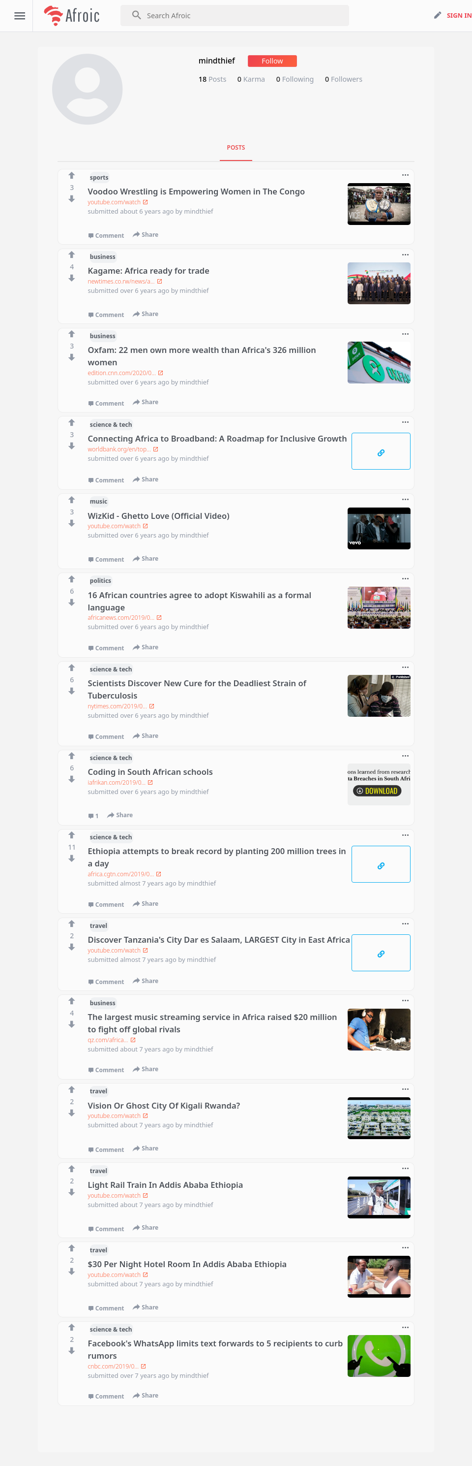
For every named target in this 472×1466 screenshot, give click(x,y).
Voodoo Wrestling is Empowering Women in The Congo (196, 191)
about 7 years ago (147, 1049)
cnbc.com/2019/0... (117, 1366)
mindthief (198, 211)
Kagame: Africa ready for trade (148, 270)
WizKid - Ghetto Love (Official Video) (159, 515)
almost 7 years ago (149, 883)
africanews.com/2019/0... (125, 617)
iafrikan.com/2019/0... (120, 782)
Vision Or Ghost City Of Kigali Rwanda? (164, 1105)
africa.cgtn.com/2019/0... (125, 874)
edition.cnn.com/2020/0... (126, 373)
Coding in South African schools (150, 771)
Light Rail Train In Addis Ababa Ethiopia (165, 1184)
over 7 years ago (145, 1375)
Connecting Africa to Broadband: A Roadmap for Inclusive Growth (217, 438)
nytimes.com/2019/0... (121, 706)
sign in (459, 15)
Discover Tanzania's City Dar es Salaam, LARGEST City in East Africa (219, 939)
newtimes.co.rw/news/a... (125, 281)
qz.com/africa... (112, 1040)
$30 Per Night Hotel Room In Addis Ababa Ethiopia (187, 1264)
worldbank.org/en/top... (123, 449)
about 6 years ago (147, 211)
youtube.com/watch (118, 202)
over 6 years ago (145, 290)
